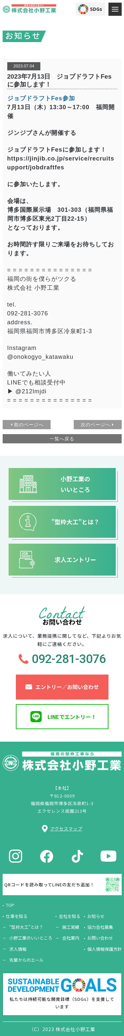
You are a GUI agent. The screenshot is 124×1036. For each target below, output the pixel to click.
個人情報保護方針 (104, 949)
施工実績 (70, 927)
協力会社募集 (100, 927)
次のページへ (95, 424)
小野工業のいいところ (30, 938)
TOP (10, 905)
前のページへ (29, 424)
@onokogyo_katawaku (40, 357)
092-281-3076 (27, 313)
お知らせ (95, 916)
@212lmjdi (31, 391)
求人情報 (17, 949)
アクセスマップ (66, 829)
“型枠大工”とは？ (26, 927)
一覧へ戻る (62, 438)
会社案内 (70, 938)
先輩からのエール (26, 960)
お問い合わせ (100, 938)
